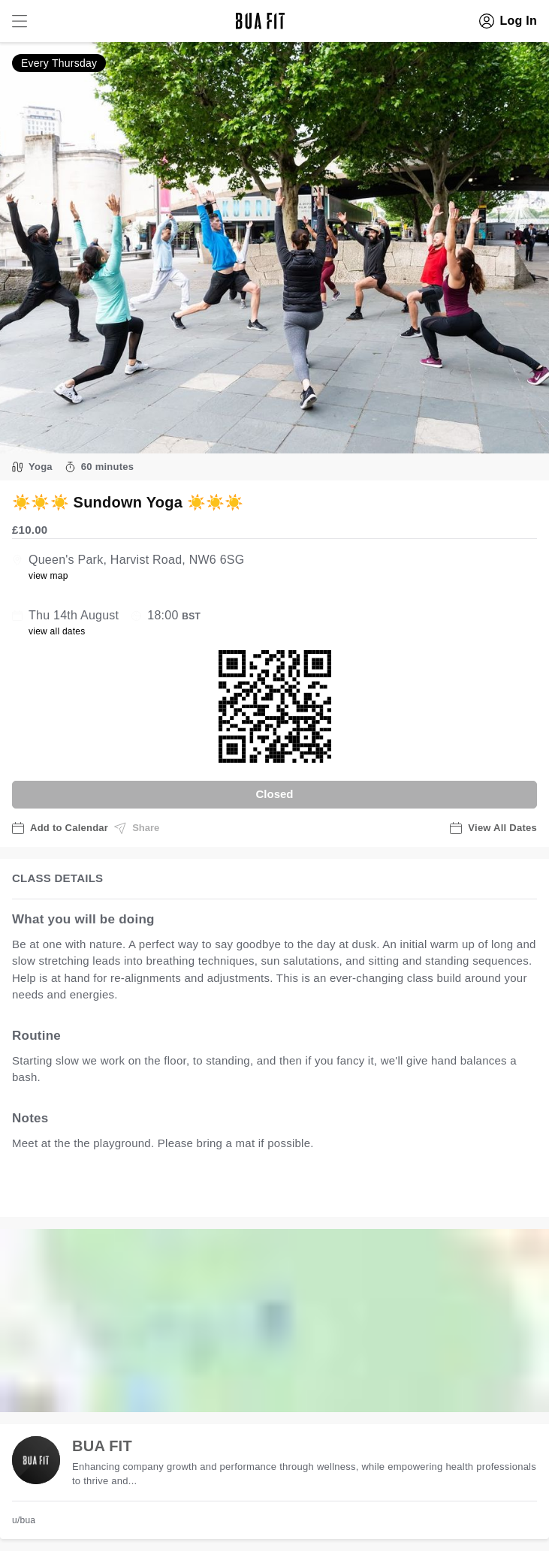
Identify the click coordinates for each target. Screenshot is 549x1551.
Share (136, 828)
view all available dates (316, 1189)
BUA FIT (102, 1446)
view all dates (57, 631)
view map (48, 576)
